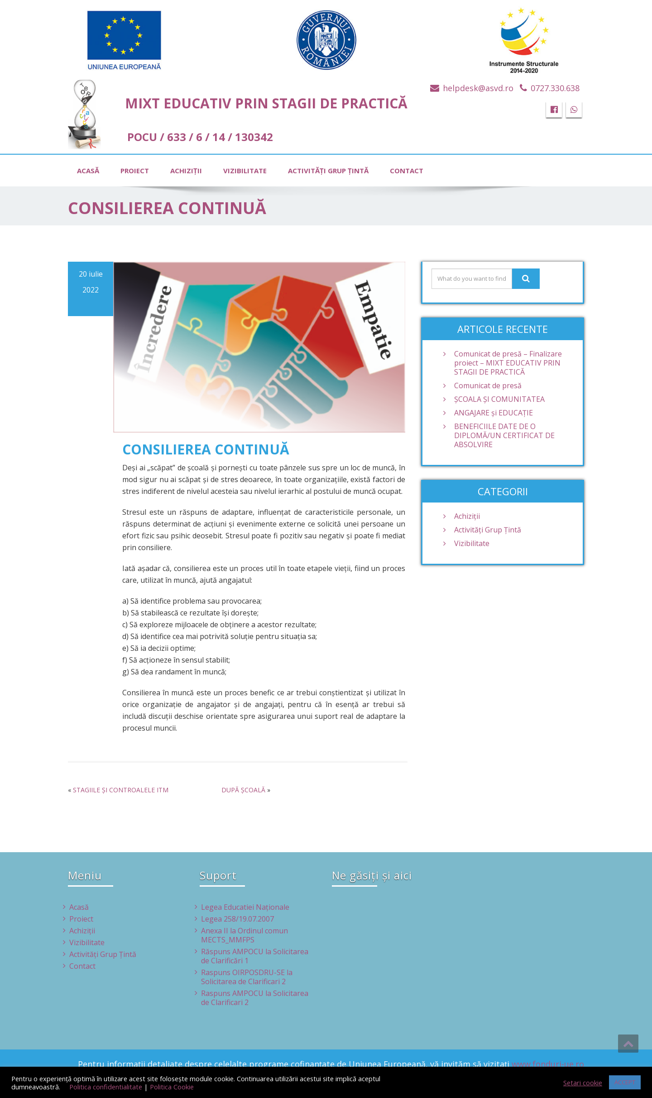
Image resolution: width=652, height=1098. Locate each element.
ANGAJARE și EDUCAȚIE (493, 412)
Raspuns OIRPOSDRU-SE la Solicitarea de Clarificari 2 (246, 976)
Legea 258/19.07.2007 (237, 919)
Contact (406, 170)
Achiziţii (186, 170)
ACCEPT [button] (624, 1082)
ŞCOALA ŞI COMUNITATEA (499, 399)
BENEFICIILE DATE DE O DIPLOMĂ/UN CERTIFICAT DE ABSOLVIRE (504, 435)
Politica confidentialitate (105, 1086)
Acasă (88, 170)
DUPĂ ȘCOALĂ (243, 790)
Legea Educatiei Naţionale (245, 907)
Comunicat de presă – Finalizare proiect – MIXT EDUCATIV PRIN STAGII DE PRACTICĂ (508, 362)
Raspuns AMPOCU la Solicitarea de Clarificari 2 (254, 997)
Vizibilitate (245, 170)
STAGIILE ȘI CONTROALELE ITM (120, 790)
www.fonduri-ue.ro (548, 1064)
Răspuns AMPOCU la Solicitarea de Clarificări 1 (254, 956)
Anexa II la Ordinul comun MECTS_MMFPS (244, 935)
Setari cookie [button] (582, 1082)
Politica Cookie (172, 1086)
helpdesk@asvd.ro (478, 88)
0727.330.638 (555, 88)
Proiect (134, 170)
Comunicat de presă (488, 385)
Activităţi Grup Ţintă (328, 170)
